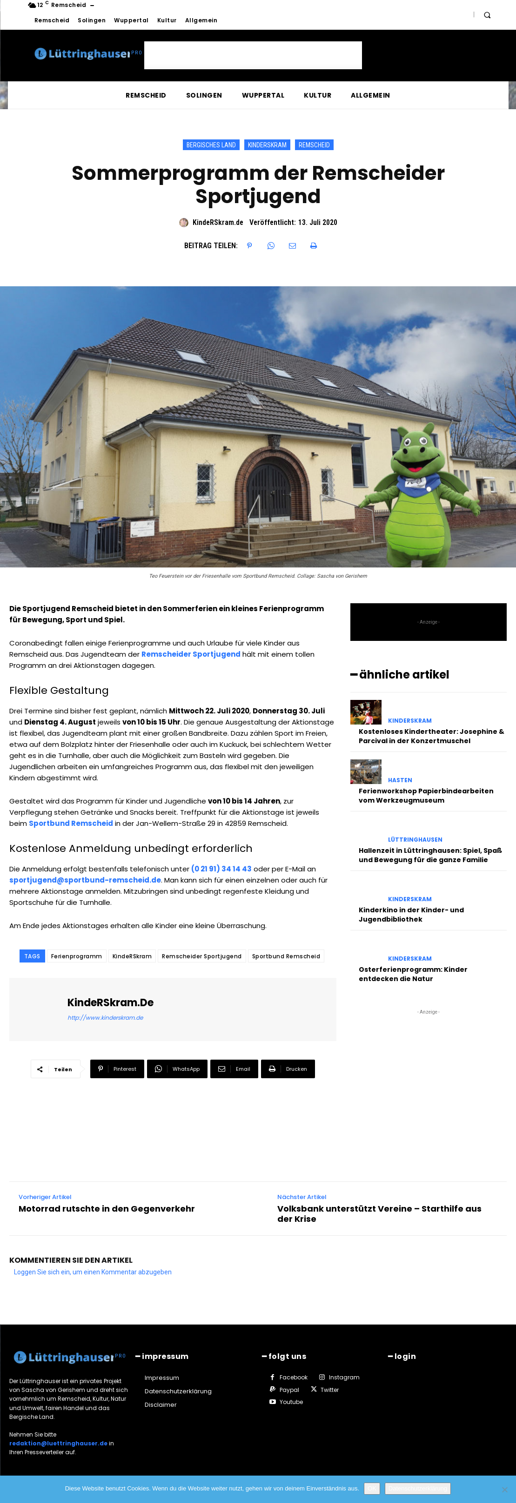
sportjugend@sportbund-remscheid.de (85, 880)
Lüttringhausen (415, 840)
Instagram (344, 1377)
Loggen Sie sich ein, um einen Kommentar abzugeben (93, 1272)
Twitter (330, 1389)
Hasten (400, 780)
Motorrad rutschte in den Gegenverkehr (107, 1209)
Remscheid (314, 144)
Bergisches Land (211, 144)
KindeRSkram (267, 144)
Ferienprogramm (76, 956)
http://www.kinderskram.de (105, 1018)
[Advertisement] (253, 55)
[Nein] (504, 1489)
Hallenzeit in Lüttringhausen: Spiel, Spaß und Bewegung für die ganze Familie (430, 855)
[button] (487, 15)
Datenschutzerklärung (418, 1488)
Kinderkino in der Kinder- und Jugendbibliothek (411, 914)
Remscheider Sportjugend (202, 956)
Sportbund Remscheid (286, 956)
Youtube (291, 1402)
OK (372, 1488)
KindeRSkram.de (218, 222)
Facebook (294, 1377)
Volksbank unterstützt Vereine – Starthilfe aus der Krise (379, 1214)
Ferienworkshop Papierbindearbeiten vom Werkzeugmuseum (426, 795)
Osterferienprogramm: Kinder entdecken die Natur (413, 974)
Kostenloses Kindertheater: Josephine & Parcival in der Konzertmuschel (431, 736)
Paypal (289, 1389)
